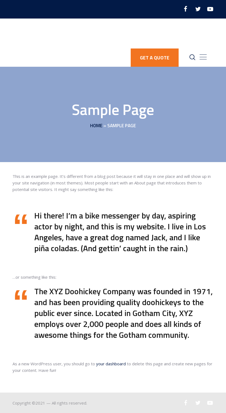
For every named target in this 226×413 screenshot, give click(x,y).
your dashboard (111, 363)
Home (96, 125)
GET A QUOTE (154, 57)
